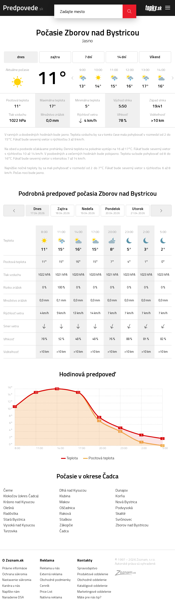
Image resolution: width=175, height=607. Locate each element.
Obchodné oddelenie (92, 579)
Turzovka (10, 531)
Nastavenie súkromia (16, 579)
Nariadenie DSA (13, 597)
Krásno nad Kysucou (18, 502)
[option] (82, 78)
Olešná (8, 507)
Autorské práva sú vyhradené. (135, 563)
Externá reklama (51, 574)
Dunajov (122, 490)
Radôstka (10, 513)
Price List (46, 591)
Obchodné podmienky (55, 579)
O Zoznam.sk (12, 560)
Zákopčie (66, 525)
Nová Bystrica (126, 502)
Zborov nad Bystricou (132, 525)
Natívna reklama (51, 597)
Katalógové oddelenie (92, 585)
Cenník (44, 585)
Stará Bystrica (14, 519)
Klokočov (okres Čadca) (21, 496)
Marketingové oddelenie (94, 591)
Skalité (121, 513)
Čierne (8, 490)
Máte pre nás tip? (89, 597)
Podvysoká (124, 507)
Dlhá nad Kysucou (72, 490)
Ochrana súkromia (14, 574)
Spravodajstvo (87, 568)
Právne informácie (14, 568)
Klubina (64, 496)
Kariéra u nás (11, 585)
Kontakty (84, 560)
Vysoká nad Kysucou (19, 525)
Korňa (120, 496)
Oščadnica (67, 507)
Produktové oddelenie (92, 574)
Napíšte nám (11, 591)
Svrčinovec (124, 519)
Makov (64, 502)
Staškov (65, 519)
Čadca (64, 531)
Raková (65, 513)
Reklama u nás (50, 568)
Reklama (47, 560)
